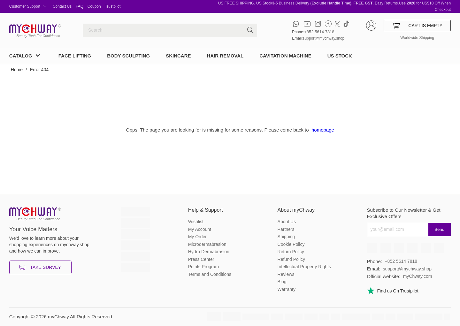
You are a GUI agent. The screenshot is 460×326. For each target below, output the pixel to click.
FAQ (79, 6)
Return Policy (291, 251)
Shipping (286, 236)
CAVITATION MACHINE (285, 55)
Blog (282, 281)
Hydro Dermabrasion (208, 251)
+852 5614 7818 (319, 31)
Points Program (203, 266)
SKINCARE (178, 55)
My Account (199, 229)
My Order (197, 236)
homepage (322, 130)
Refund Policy (291, 259)
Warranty (286, 289)
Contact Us (62, 6)
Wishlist (195, 221)
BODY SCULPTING (128, 55)
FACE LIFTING (74, 55)
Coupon (94, 6)
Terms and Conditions (209, 274)
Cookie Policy (291, 244)
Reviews (286, 274)
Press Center (201, 259)
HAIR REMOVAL (225, 55)
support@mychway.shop (324, 38)
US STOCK (339, 55)
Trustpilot (112, 6)
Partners (286, 229)
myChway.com (417, 276)
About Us (287, 221)
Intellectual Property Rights (304, 266)
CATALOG (20, 55)
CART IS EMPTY (417, 25)
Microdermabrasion (207, 244)
